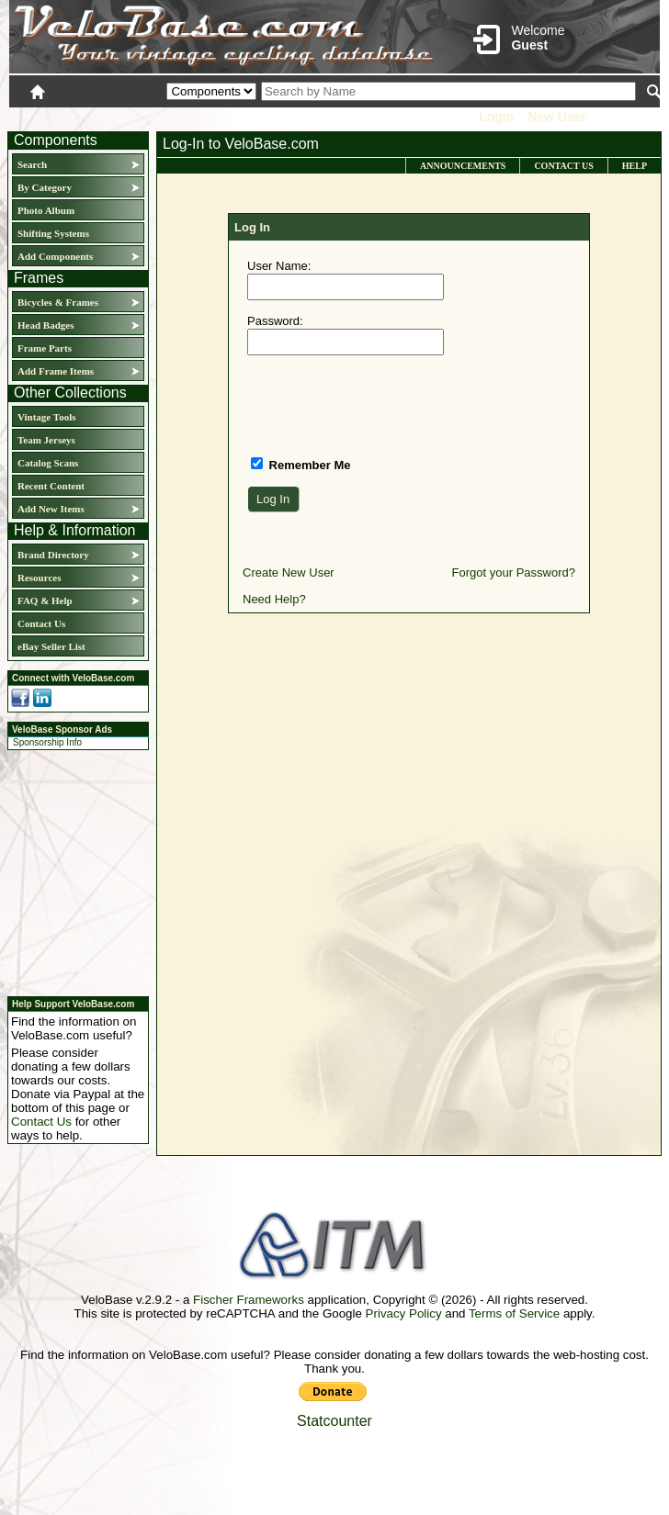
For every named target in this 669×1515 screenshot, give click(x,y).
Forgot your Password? (513, 572)
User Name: (279, 266)
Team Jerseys (46, 439)
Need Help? (274, 599)
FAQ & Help (45, 600)
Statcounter (334, 1421)
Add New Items (51, 508)
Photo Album (45, 210)
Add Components (55, 256)
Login (496, 116)
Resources (39, 577)
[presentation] (387, 405)
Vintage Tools (46, 416)
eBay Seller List (51, 646)
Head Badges (45, 325)
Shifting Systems (53, 233)
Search (32, 164)
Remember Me (308, 465)
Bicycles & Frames (59, 302)
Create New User (288, 572)
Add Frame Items (55, 370)
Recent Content (51, 485)
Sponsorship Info (47, 742)
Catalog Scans (47, 462)
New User (556, 116)
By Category (44, 187)
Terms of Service (514, 1313)
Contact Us (41, 623)
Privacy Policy (404, 1313)
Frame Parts (44, 348)
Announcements (462, 166)
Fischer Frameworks (248, 1300)
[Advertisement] (72, 870)
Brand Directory (53, 554)
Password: (275, 321)
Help (634, 166)
